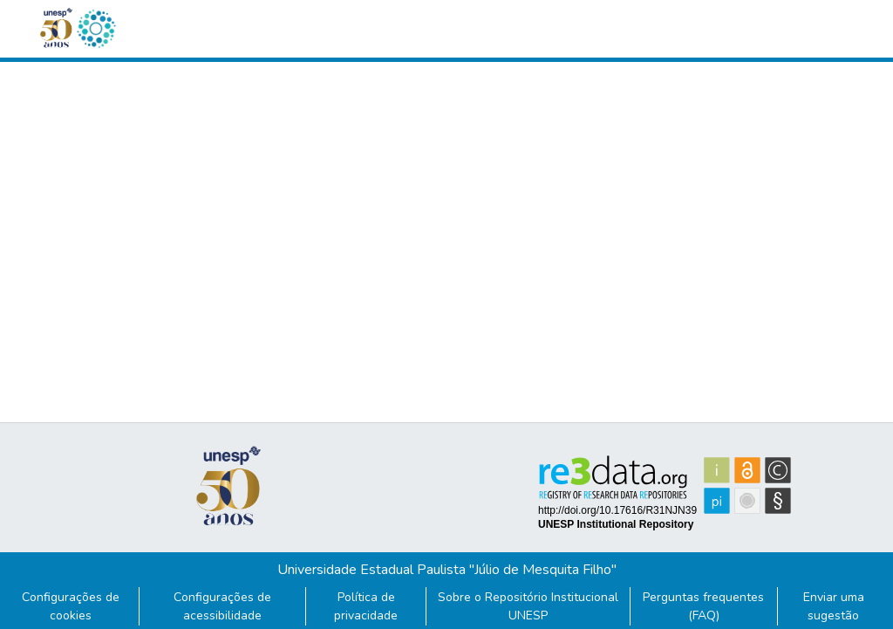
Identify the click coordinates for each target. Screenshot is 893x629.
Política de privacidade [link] (366, 606)
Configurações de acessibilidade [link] (222, 606)
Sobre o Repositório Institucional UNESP (528, 606)
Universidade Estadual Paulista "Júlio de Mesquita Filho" (447, 569)
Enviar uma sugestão (833, 606)
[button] (96, 29)
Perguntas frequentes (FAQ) (703, 606)
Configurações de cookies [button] (70, 606)
